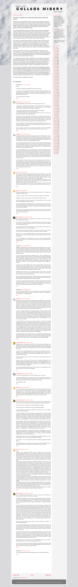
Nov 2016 (55, 50)
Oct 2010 (55, 146)
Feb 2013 (55, 105)
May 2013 (55, 101)
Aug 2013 (55, 96)
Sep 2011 (55, 130)
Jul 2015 (55, 72)
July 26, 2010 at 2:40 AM (24, 387)
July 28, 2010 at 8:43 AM (25, 550)
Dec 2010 (55, 143)
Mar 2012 (55, 121)
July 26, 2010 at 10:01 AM (28, 400)
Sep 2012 (55, 112)
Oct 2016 (55, 51)
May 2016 (55, 58)
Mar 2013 (55, 104)
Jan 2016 (55, 64)
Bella (17, 190)
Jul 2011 (55, 133)
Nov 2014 (55, 83)
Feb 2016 (55, 63)
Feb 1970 (55, 153)
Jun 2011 (55, 134)
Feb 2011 (55, 140)
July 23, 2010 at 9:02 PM (25, 289)
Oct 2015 (55, 67)
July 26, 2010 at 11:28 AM (22, 449)
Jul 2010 (55, 150)
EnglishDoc (18, 134)
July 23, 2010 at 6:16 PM (22, 172)
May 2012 (55, 118)
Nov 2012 (55, 109)
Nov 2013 (55, 92)
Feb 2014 (55, 88)
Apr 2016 (55, 60)
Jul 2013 (55, 98)
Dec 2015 (55, 66)
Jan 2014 (55, 89)
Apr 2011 (55, 137)
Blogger (60, 582)
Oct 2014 (55, 85)
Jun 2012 (55, 117)
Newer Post (16, 575)
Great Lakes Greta (19, 400)
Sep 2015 (55, 69)
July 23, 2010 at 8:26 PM (25, 245)
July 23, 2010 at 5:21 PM (25, 134)
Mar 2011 (55, 139)
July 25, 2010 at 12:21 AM (27, 373)
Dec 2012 (55, 108)
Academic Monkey (19, 342)
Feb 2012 (55, 123)
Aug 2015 (55, 70)
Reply (17, 98)
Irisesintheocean (19, 373)
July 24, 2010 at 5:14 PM (28, 342)
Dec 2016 (55, 48)
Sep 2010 (55, 147)
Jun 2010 (55, 152)
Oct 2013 (55, 93)
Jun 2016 (55, 57)
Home (32, 575)
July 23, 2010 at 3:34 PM (25, 84)
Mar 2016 (55, 61)
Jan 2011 (55, 142)
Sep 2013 (55, 95)
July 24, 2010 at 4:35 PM (25, 298)
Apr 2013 (55, 102)
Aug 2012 (55, 114)
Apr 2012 (55, 120)
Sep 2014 (55, 86)
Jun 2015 (55, 73)
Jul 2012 (55, 115)
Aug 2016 (55, 54)
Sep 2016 (55, 53)
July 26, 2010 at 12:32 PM (28, 493)
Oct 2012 (55, 111)
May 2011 (55, 136)
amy (17, 172)
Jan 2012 (55, 124)
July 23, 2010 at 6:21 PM (22, 190)
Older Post (48, 575)
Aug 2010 (55, 149)
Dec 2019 (55, 47)
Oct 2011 (55, 128)
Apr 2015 (55, 76)
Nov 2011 (55, 127)
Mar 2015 (55, 77)
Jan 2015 (55, 80)
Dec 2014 (55, 82)
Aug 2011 (55, 131)
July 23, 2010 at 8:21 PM (27, 217)
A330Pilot (52, 582)
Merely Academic (19, 217)
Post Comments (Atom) (22, 577)
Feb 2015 (55, 79)
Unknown (18, 387)
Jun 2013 (55, 99)
